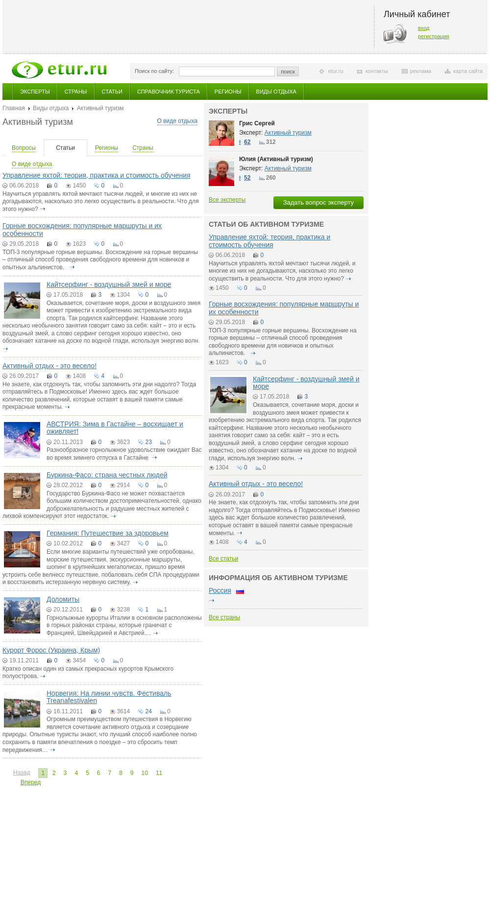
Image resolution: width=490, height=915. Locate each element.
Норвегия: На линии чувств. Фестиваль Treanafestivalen (109, 696)
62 (247, 142)
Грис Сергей (257, 123)
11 (159, 773)
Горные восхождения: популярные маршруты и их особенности (82, 229)
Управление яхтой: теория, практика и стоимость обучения (96, 175)
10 (145, 773)
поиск (288, 71)
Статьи (112, 91)
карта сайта (468, 71)
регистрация (433, 36)
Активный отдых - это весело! (49, 366)
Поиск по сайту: (154, 71)
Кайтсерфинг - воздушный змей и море (109, 284)
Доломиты (63, 599)
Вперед (31, 782)
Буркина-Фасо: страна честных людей (107, 475)
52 (247, 177)
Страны (76, 91)
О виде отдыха (177, 120)
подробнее (43, 209)
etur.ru (335, 71)
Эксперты (35, 91)
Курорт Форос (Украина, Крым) (51, 650)
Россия (220, 590)
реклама (420, 71)
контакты (377, 71)
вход (424, 28)
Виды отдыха (276, 91)
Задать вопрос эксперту (318, 202)
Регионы (228, 91)
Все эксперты (227, 199)
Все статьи (223, 558)
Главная (13, 108)
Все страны (224, 617)
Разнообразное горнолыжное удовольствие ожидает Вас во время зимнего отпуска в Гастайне (124, 453)
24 (148, 711)
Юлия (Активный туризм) (276, 159)
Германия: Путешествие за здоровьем (108, 533)
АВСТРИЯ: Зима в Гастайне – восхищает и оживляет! (115, 427)
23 (148, 442)
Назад (21, 772)
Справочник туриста (168, 91)
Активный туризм (288, 132)
